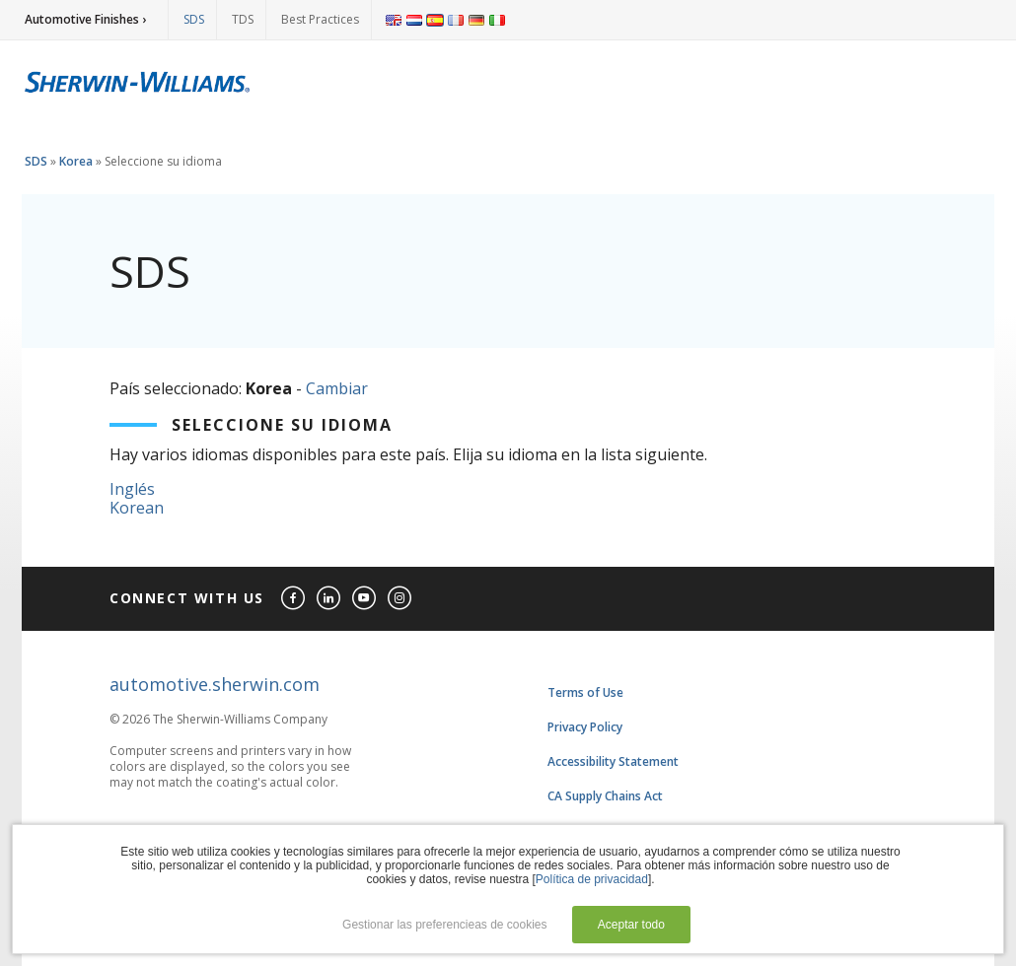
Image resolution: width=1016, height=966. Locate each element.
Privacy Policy (584, 727)
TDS (243, 19)
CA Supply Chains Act (605, 796)
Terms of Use (585, 692)
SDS (193, 19)
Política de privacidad (592, 879)
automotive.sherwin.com (214, 684)
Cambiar (337, 388)
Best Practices (320, 19)
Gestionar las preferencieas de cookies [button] (444, 925)
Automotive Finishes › (85, 19)
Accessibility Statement (613, 761)
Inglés (132, 489)
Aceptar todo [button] (631, 925)
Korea (76, 161)
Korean (136, 507)
